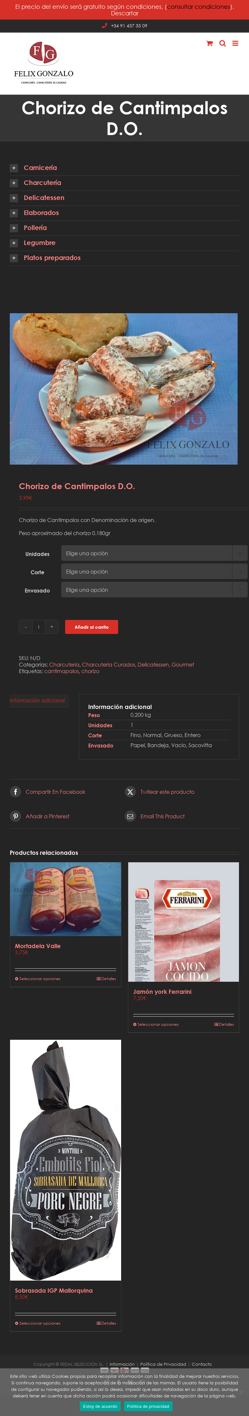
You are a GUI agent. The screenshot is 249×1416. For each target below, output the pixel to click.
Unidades (37, 554)
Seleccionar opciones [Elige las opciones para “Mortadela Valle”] (40, 978)
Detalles (108, 978)
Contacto (202, 1364)
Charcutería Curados (108, 664)
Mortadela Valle (38, 945)
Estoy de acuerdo (100, 1406)
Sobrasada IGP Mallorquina (54, 1290)
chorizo (90, 671)
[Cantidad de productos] (38, 626)
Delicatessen (153, 664)
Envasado (37, 590)
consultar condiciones (198, 6)
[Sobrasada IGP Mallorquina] (65, 1160)
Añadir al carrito (92, 627)
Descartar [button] (124, 13)
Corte (37, 572)
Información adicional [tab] (37, 700)
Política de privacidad (148, 1406)
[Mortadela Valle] (65, 899)
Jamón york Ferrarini (162, 991)
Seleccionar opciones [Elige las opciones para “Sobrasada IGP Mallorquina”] (40, 1323)
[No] (241, 1392)
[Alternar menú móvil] (235, 43)
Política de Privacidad (163, 1364)
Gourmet (183, 664)
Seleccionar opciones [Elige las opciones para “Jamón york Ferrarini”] (158, 1024)
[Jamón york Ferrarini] (183, 922)
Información (122, 1364)
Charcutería (64, 664)
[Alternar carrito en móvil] (209, 43)
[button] (124, 168)
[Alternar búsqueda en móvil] (222, 43)
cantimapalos (61, 671)
